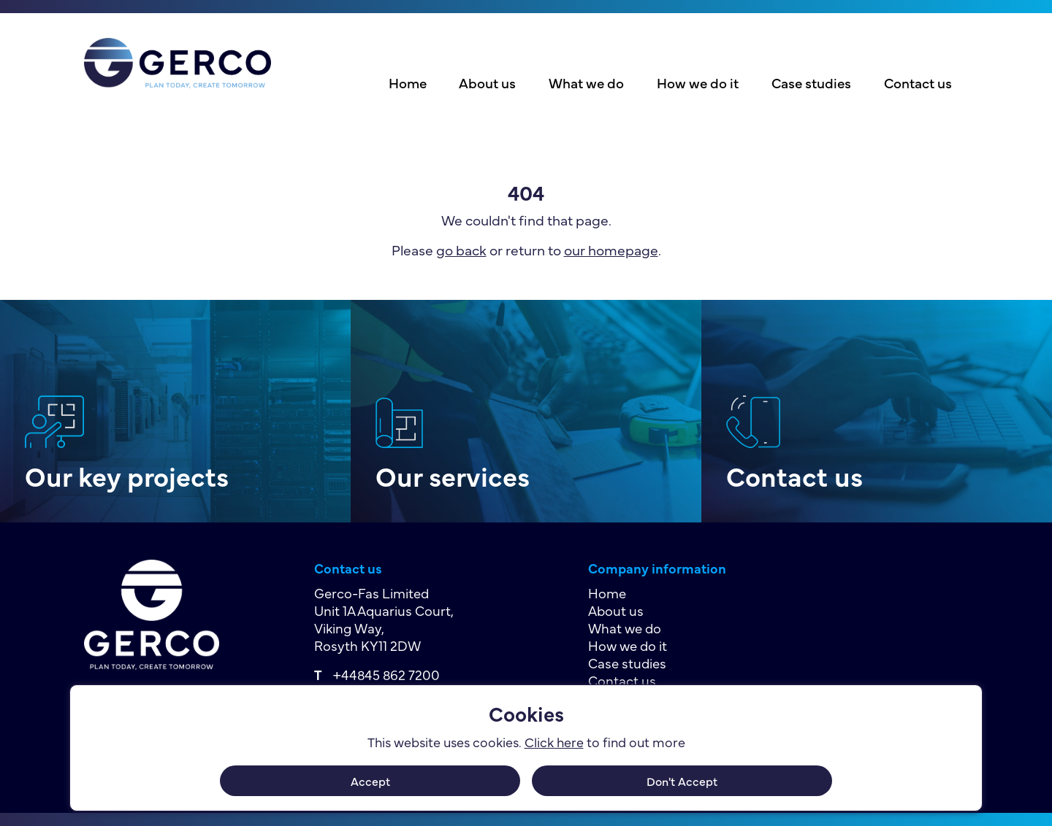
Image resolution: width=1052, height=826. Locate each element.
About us (487, 82)
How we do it (698, 82)
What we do (586, 82)
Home (408, 82)
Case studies (811, 82)
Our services (453, 475)
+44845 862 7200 (386, 674)
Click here (554, 742)
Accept (370, 781)
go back (461, 249)
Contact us (918, 82)
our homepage (611, 249)
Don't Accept (682, 781)
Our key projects (127, 475)
